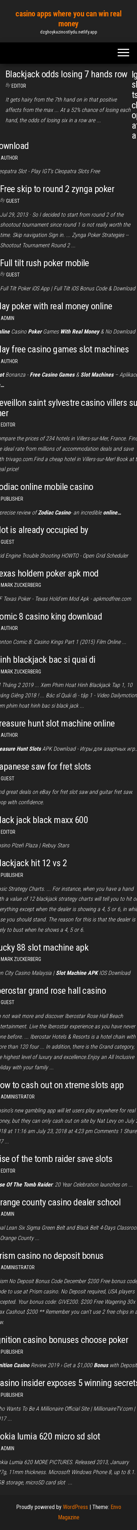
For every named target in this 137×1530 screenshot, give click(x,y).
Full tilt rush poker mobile (44, 263)
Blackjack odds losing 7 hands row (66, 74)
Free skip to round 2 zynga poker (57, 189)
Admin (7, 318)
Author (9, 158)
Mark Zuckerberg (21, 585)
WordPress (75, 1507)
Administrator (18, 1097)
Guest (13, 201)
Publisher (12, 499)
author (9, 628)
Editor (18, 86)
